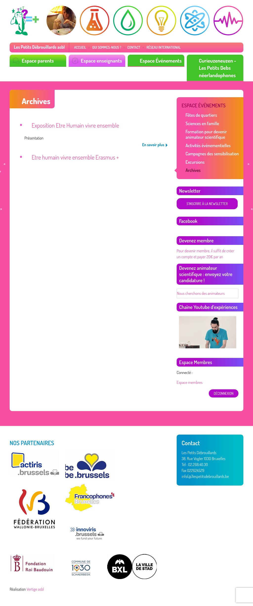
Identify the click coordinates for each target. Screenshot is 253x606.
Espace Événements (161, 60)
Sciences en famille (202, 123)
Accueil (80, 47)
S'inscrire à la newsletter (207, 204)
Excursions (195, 162)
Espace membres (190, 382)
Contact (133, 47)
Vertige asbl (35, 589)
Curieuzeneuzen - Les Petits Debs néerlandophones (217, 67)
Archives (193, 170)
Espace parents (38, 60)
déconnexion (223, 393)
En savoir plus (153, 144)
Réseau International (164, 47)
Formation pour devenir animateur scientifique (206, 134)
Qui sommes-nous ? (106, 47)
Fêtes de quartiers (201, 115)
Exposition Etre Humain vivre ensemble (75, 125)
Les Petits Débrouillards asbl (39, 47)
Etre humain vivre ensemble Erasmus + (75, 157)
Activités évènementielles (208, 145)
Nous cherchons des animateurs (201, 293)
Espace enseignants (101, 60)
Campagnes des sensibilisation (212, 153)
